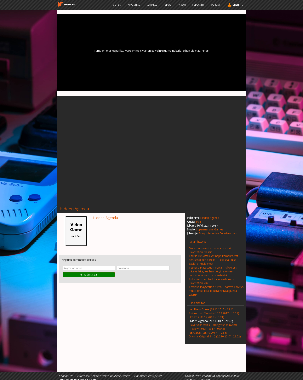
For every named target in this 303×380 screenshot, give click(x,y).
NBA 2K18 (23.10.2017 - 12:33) (208, 332)
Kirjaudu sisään (88, 274)
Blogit (169, 4)
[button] (234, 5)
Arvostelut (134, 4)
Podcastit (198, 4)
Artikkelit (153, 4)
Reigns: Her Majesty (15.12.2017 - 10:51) (214, 313)
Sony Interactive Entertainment (218, 233)
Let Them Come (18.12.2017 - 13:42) (212, 309)
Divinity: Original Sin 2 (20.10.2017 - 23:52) (215, 336)
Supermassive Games (209, 229)
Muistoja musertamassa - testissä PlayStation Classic (210, 250)
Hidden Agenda (209, 218)
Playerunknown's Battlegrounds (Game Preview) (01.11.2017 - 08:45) (213, 326)
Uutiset (117, 4)
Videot (182, 4)
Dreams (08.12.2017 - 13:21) (206, 317)
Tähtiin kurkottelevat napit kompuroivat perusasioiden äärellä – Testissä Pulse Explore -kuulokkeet (213, 259)
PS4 (198, 221)
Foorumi (215, 4)
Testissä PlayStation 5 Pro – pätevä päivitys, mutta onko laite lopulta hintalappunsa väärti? (216, 290)
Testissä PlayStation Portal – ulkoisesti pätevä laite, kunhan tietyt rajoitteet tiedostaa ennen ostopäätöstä (213, 271)
